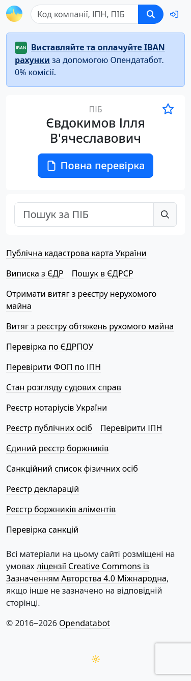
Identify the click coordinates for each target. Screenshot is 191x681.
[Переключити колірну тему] (95, 659)
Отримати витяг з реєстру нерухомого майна (81, 300)
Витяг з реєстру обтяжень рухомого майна (90, 326)
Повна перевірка (95, 165)
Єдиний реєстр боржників (57, 448)
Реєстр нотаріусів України (56, 407)
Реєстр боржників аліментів (61, 509)
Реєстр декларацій (42, 488)
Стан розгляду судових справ (63, 387)
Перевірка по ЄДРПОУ (49, 346)
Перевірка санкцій (42, 529)
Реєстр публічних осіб (49, 428)
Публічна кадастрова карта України (76, 253)
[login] (174, 14)
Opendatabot (84, 623)
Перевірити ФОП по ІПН (53, 367)
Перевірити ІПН (131, 428)
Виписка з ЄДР (35, 273)
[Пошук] (85, 14)
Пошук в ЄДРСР (102, 273)
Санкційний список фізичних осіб (72, 468)
